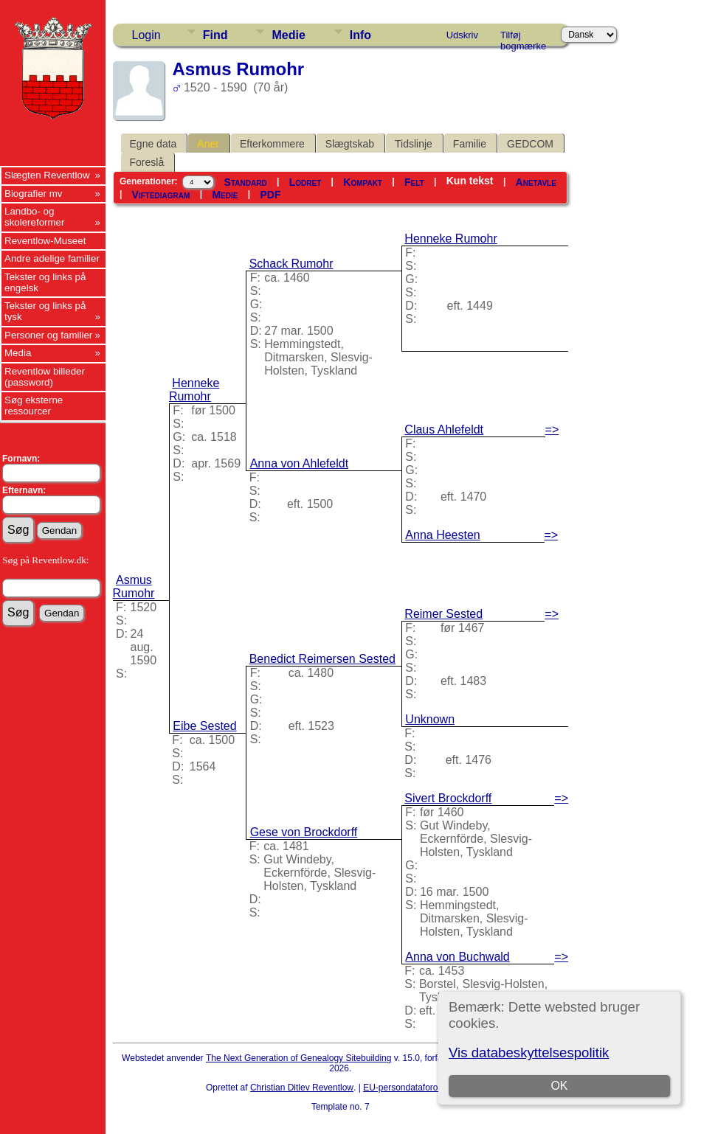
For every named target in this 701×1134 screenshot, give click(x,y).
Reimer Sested (443, 614)
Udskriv (462, 35)
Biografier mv (33, 193)
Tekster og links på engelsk (45, 282)
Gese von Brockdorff (304, 832)
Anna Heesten (442, 535)
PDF (270, 195)
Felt (414, 182)
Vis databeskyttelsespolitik (529, 1052)
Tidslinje (413, 144)
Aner (208, 144)
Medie (288, 35)
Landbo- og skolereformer (34, 217)
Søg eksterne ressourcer (33, 405)
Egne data (153, 144)
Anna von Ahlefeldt (299, 463)
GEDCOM (530, 144)
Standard (245, 182)
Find (215, 35)
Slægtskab (349, 144)
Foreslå (147, 162)
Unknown (430, 719)
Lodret (305, 182)
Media (17, 352)
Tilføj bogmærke (523, 37)
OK (558, 1085)
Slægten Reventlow (47, 175)
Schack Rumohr (291, 263)
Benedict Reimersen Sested (322, 659)
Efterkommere (272, 144)
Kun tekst (470, 181)
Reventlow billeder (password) (44, 377)
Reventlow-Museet (45, 240)
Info (360, 35)
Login (146, 35)
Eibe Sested (204, 726)
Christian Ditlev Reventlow (301, 1087)
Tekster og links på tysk (45, 311)
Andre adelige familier (52, 258)
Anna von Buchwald (457, 956)
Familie (469, 144)
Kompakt (362, 182)
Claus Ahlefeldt (443, 429)
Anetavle (536, 182)
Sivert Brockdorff (447, 798)
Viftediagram (161, 195)
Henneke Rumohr (194, 390)
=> (552, 429)
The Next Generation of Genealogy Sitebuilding (299, 1058)
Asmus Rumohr (134, 586)
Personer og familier (48, 335)
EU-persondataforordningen (417, 1087)
